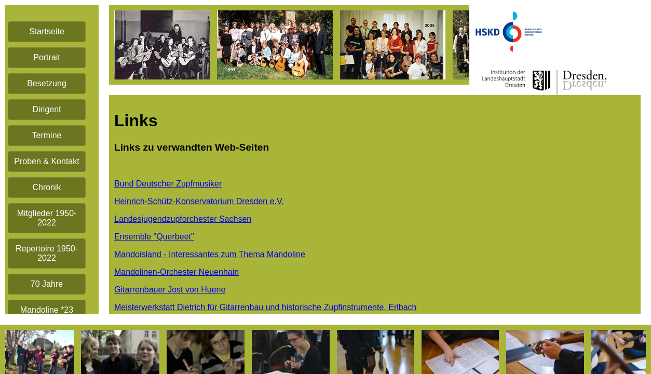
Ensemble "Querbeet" (154, 236)
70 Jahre (47, 283)
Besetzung (46, 83)
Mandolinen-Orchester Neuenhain (176, 272)
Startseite (46, 31)
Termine (47, 135)
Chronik (46, 187)
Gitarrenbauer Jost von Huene (169, 289)
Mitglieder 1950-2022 (47, 218)
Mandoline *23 (46, 309)
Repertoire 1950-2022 (47, 253)
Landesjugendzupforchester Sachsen (182, 219)
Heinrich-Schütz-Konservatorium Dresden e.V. (199, 201)
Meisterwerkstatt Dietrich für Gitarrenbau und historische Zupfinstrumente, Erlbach (265, 307)
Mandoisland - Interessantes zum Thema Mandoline (209, 254)
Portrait (46, 57)
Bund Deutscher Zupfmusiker (168, 183)
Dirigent (46, 109)
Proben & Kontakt (46, 161)
